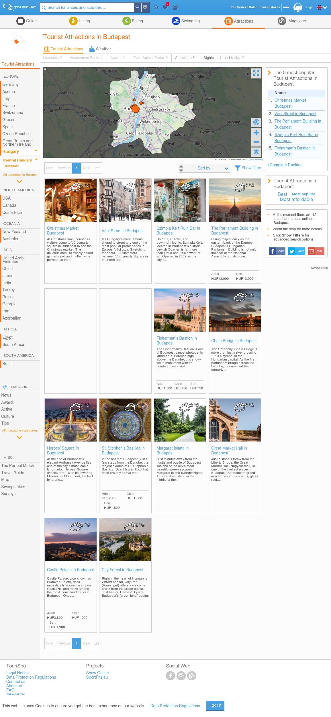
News (6, 395)
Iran (5, 311)
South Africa (13, 345)
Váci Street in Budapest (123, 231)
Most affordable (296, 199)
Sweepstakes (13, 487)
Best (282, 194)
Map (5, 480)
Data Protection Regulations (175, 706)
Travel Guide (12, 473)
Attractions (243, 21)
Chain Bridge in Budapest (234, 341)
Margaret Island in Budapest (172, 450)
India (6, 283)
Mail (319, 251)
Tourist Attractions (66, 49)
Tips (5, 423)
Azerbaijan (11, 318)
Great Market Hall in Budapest (229, 450)
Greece (8, 120)
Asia (7, 250)
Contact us (16, 682)
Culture (7, 417)
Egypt (7, 338)
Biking (137, 21)
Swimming (190, 21)
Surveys (8, 494)
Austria (8, 92)
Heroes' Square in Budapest (63, 450)
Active (6, 409)
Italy (6, 99)
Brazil (7, 364)
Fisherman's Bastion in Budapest (176, 340)
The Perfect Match (17, 466)
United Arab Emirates (12, 260)
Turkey (8, 290)
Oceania (11, 224)
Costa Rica (12, 213)
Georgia (9, 304)
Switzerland (12, 113)
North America (18, 190)
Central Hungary (17, 160)
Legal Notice (17, 673)
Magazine (296, 21)
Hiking (84, 21)
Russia (8, 297)
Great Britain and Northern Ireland (17, 143)
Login (309, 7)
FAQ (10, 690)
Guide (31, 21)
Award (7, 403)
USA (6, 198)
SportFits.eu (97, 677)
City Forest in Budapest (122, 570)
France (8, 106)
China (7, 269)
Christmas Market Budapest (63, 230)
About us (14, 686)
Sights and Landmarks (224, 58)
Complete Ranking (286, 165)
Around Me (148, 8)
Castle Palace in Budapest (70, 570)
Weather (103, 49)
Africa (10, 329)
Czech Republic (16, 134)
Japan (7, 276)
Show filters (252, 168)
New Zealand (14, 232)
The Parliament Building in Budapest (234, 230)
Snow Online (97, 673)
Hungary (10, 152)
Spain (7, 127)
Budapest (12, 166)
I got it (215, 706)
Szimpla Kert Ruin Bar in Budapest (178, 230)
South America (18, 356)
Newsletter (16, 695)
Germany (10, 85)
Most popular (303, 194)
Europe (11, 76)
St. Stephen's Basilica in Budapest (123, 450)
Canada (9, 206)
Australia (10, 239)
